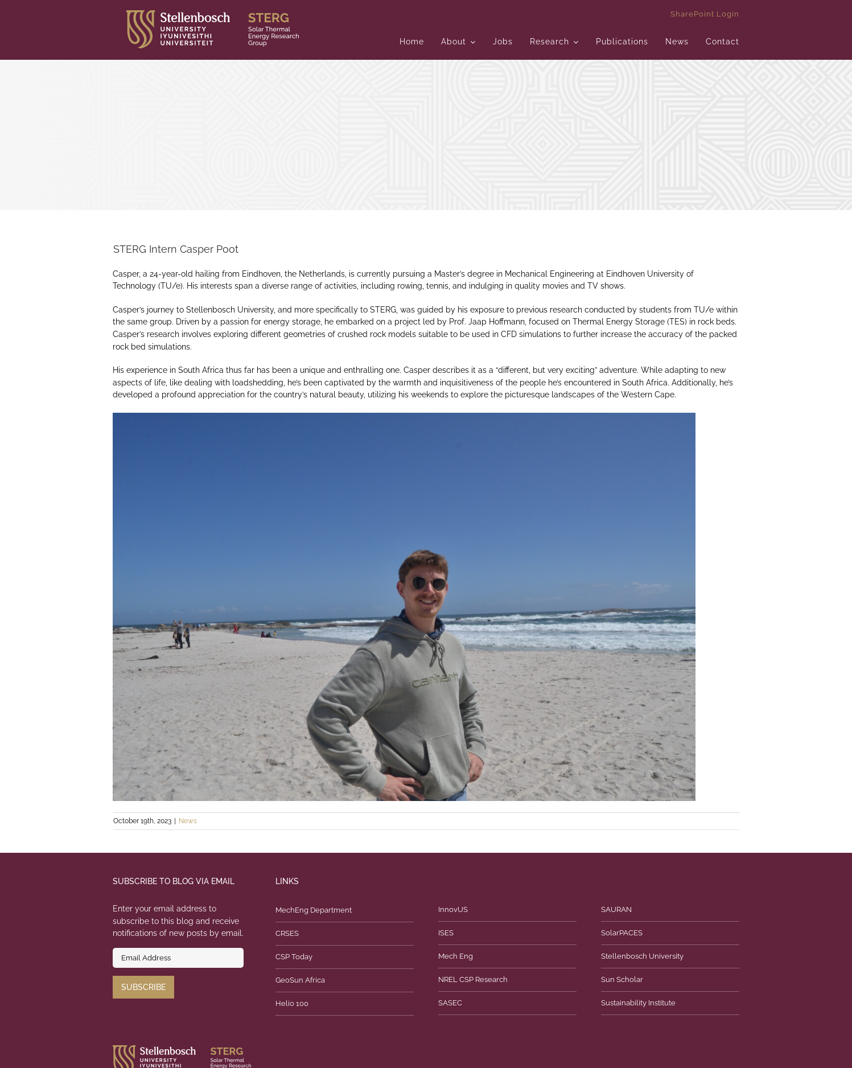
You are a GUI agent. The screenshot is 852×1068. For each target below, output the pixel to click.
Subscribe (143, 987)
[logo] (212, 14)
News (188, 821)
